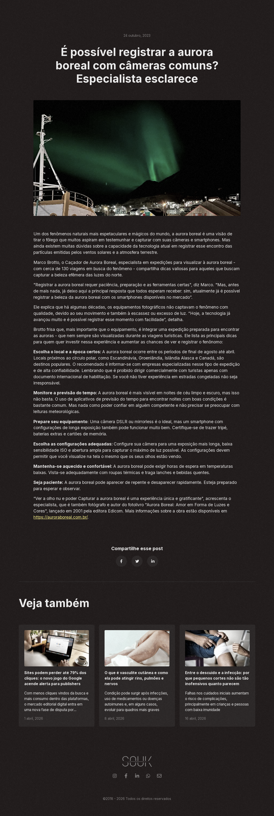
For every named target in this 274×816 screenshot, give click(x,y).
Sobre (211, 9)
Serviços (167, 9)
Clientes (190, 9)
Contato (247, 9)
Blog (228, 9)
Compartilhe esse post (137, 548)
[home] (26, 9)
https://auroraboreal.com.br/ (60, 517)
